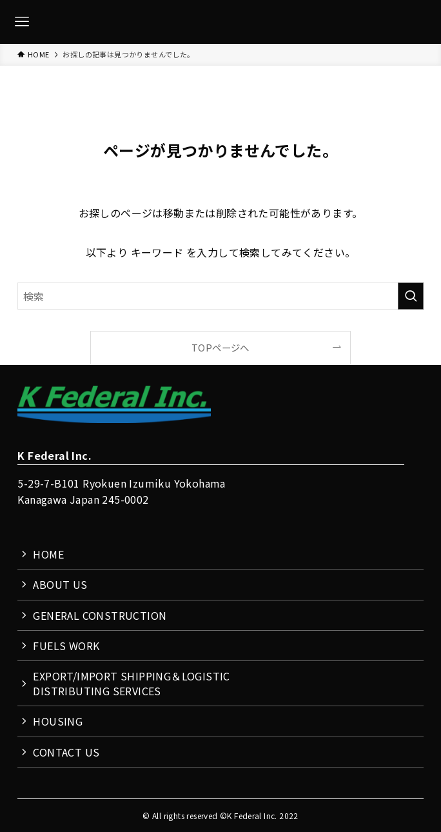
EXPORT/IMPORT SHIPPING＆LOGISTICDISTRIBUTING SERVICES (131, 683)
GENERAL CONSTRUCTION (99, 615)
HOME (48, 554)
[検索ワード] (220, 296)
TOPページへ (220, 347)
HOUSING (58, 721)
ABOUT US (60, 584)
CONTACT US (66, 752)
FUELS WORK (66, 645)
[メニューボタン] (21, 21)
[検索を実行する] (411, 296)
